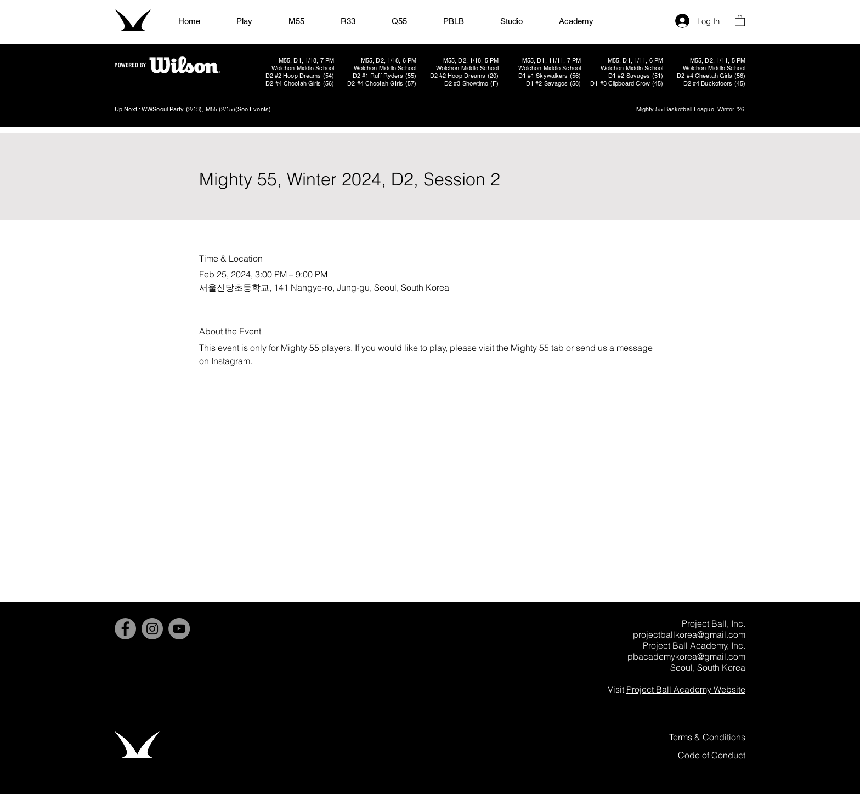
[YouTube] (179, 628)
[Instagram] (152, 628)
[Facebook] (125, 628)
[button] (740, 20)
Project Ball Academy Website (685, 689)
